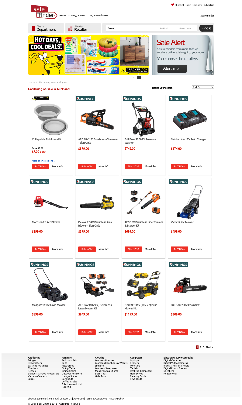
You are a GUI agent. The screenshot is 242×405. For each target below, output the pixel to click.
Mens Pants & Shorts (106, 371)
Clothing (99, 357)
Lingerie (99, 365)
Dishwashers (35, 363)
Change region (185, 28)
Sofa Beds (67, 379)
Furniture (67, 357)
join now (197, 5)
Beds (64, 363)
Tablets (134, 368)
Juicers (32, 379)
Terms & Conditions (96, 398)
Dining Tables (69, 368)
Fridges (32, 360)
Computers (136, 357)
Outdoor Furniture (72, 373)
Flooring (66, 386)
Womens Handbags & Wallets (111, 363)
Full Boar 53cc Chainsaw (185, 305)
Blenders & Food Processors (43, 373)
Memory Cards (138, 376)
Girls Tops (100, 376)
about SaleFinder (37, 398)
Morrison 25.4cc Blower (46, 222)
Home (32, 82)
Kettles (32, 371)
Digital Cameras (172, 360)
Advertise (78, 398)
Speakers (169, 371)
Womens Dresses (104, 360)
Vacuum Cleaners (37, 376)
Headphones (171, 373)
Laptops (134, 360)
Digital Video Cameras (176, 363)
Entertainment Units (73, 384)
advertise (209, 5)
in (163, 28)
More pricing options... (43, 161)
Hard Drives (136, 373)
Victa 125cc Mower (182, 222)
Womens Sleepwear (106, 368)
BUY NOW (40, 166)
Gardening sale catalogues (53, 82)
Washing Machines (38, 365)
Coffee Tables (69, 381)
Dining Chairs (69, 371)
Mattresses (68, 365)
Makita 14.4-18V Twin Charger (188, 139)
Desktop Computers (141, 371)
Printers (134, 363)
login (188, 5)
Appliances (34, 357)
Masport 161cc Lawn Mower (48, 305)
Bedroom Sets (70, 360)
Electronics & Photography (178, 357)
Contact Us (66, 398)
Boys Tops (101, 373)
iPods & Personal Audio (176, 365)
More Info (57, 166)
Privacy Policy (116, 398)
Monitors (135, 365)
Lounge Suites (69, 376)
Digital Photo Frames (175, 368)
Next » (209, 347)
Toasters (33, 368)
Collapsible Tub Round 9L (47, 139)
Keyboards (136, 379)
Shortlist (177, 5)
